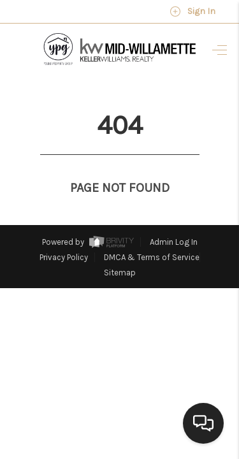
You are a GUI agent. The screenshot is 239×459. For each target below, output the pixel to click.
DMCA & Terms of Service (151, 233)
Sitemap (120, 249)
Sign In (192, 11)
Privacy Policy (64, 233)
